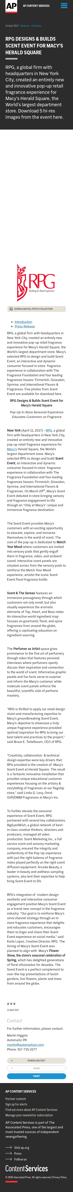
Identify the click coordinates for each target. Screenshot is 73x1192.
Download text (36, 1060)
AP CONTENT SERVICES (20, 1091)
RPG (49, 430)
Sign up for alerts (16, 1104)
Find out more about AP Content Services (31, 1110)
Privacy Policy (59, 1177)
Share (36, 1068)
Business (25, 25)
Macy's (12, 449)
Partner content (15, 1099)
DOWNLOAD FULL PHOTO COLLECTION (33, 309)
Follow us (20, 1159)
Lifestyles (36, 25)
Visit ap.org (21, 1148)
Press (17, 1153)
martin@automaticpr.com (25, 1045)
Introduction (23, 322)
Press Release (25, 326)
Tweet (36, 1076)
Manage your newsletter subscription (29, 1115)
